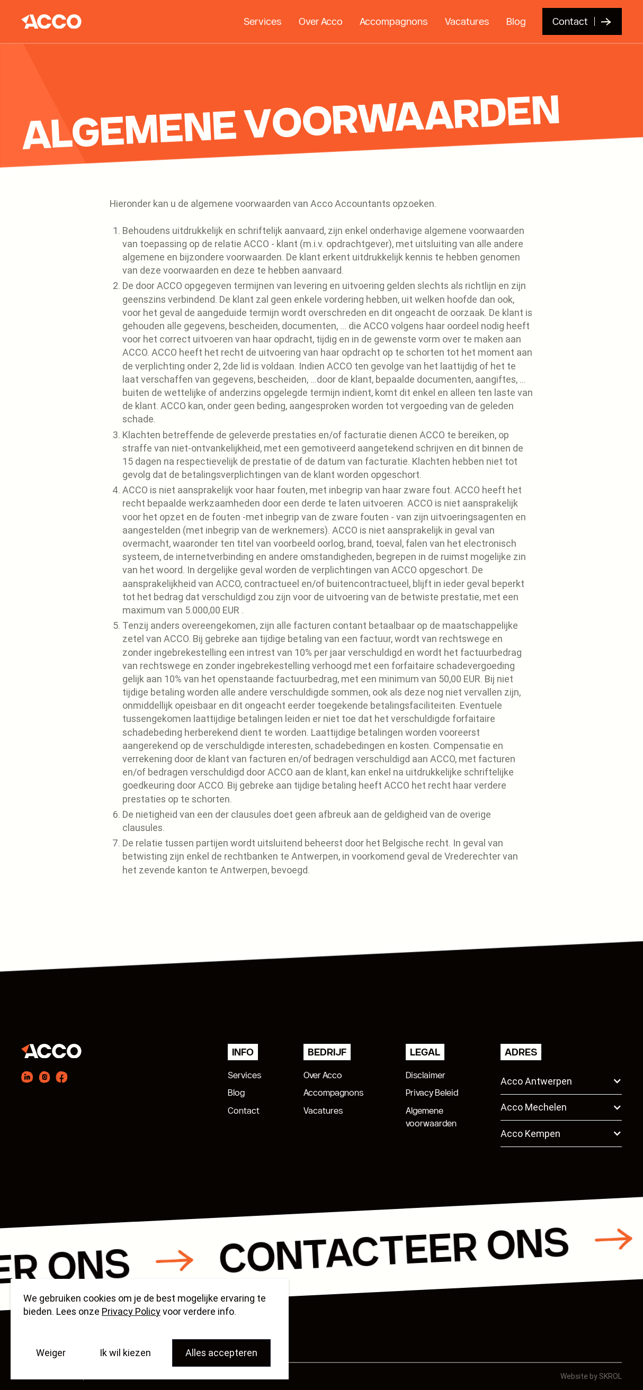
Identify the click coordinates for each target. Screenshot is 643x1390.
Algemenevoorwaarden (431, 1117)
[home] (48, 21)
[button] (561, 1081)
